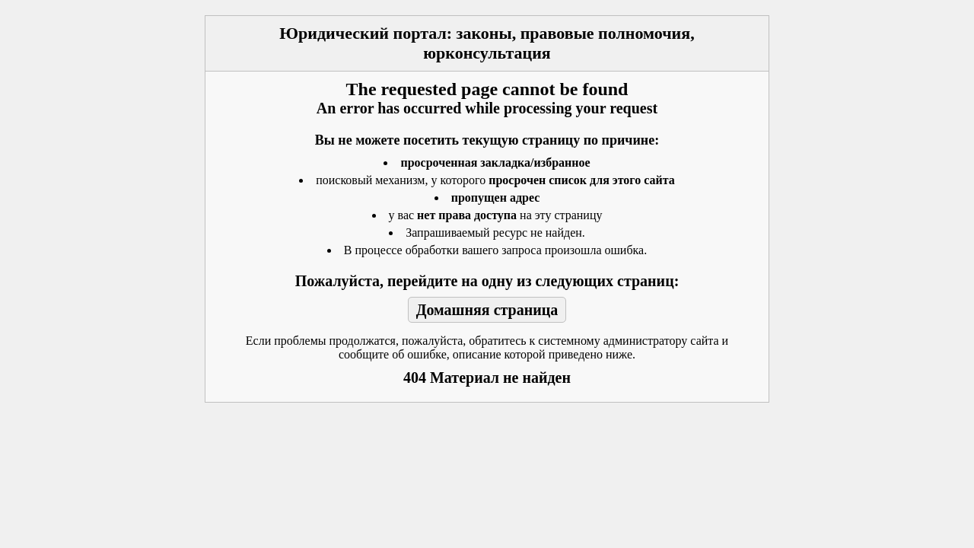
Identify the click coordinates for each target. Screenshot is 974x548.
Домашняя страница (487, 309)
